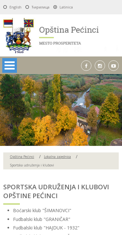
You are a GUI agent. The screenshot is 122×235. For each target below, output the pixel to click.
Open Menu (9, 65)
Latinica (66, 7)
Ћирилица (40, 7)
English (15, 7)
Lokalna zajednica (57, 156)
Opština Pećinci (22, 156)
